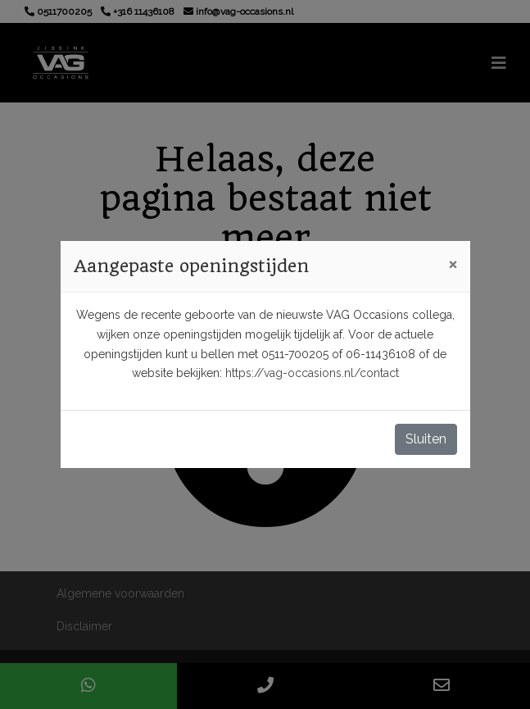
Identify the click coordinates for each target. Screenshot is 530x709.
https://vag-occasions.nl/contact (312, 372)
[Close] (452, 264)
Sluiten (425, 439)
